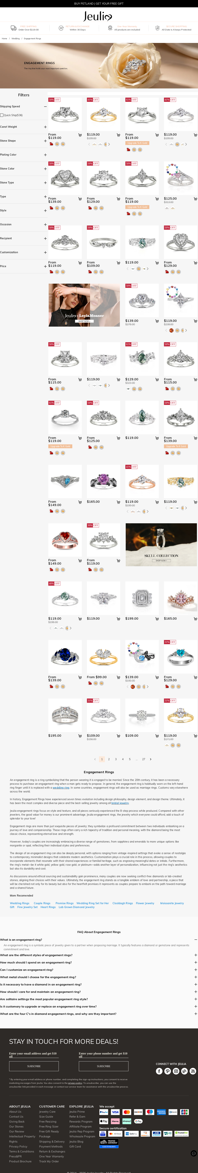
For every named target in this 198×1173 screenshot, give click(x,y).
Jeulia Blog (76, 1141)
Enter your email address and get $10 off (33, 1055)
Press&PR (15, 1156)
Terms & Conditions (21, 1151)
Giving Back (17, 1121)
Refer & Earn (77, 1116)
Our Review (16, 1131)
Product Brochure (20, 1161)
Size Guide (46, 1116)
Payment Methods (51, 1146)
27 (143, 759)
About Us (15, 1111)
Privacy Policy (18, 1146)
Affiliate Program (80, 1126)
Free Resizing (47, 1121)
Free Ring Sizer (48, 1126)
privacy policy (75, 1083)
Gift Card (75, 1146)
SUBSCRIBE (34, 1066)
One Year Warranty (51, 1156)
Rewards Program (81, 1121)
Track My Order (49, 1161)
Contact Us (16, 1116)
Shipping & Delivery (52, 1141)
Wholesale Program (82, 1136)
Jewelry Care (47, 1111)
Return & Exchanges (52, 1151)
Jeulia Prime (77, 1111)
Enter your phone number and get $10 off (103, 1055)
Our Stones (16, 1126)
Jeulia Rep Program (81, 1131)
